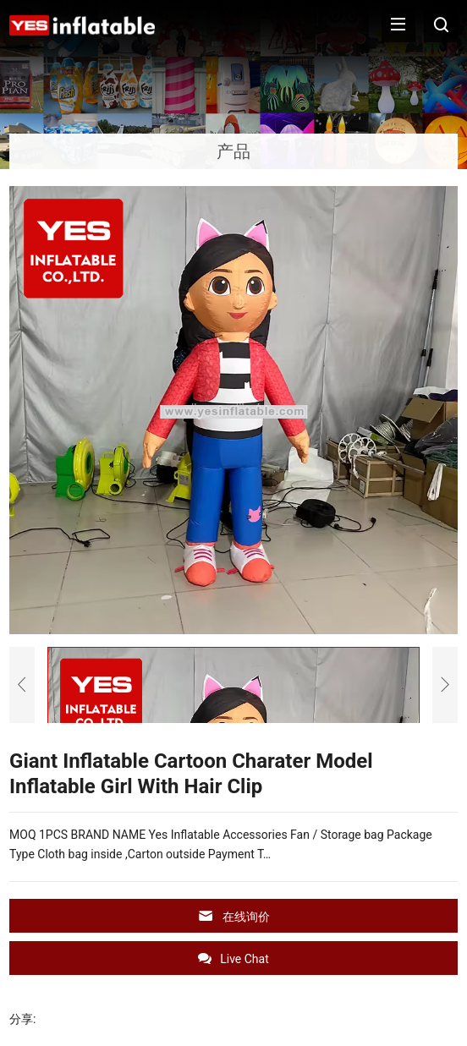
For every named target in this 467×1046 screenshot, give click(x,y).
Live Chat (233, 958)
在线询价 (233, 916)
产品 (233, 151)
